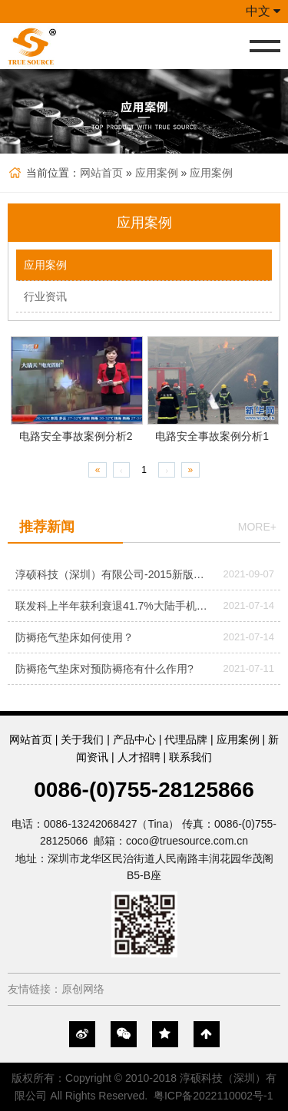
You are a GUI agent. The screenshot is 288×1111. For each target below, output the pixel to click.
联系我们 (190, 757)
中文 (263, 11)
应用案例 (156, 173)
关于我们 (82, 739)
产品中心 (134, 739)
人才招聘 (139, 757)
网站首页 (101, 173)
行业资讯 (45, 296)
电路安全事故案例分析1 (212, 436)
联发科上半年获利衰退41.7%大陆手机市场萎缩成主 (113, 606)
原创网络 (82, 989)
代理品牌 (185, 739)
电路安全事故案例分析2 (76, 436)
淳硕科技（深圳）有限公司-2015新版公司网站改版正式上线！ (113, 574)
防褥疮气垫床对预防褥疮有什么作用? (104, 669)
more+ (257, 527)
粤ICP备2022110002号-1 (213, 1096)
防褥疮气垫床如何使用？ (74, 637)
